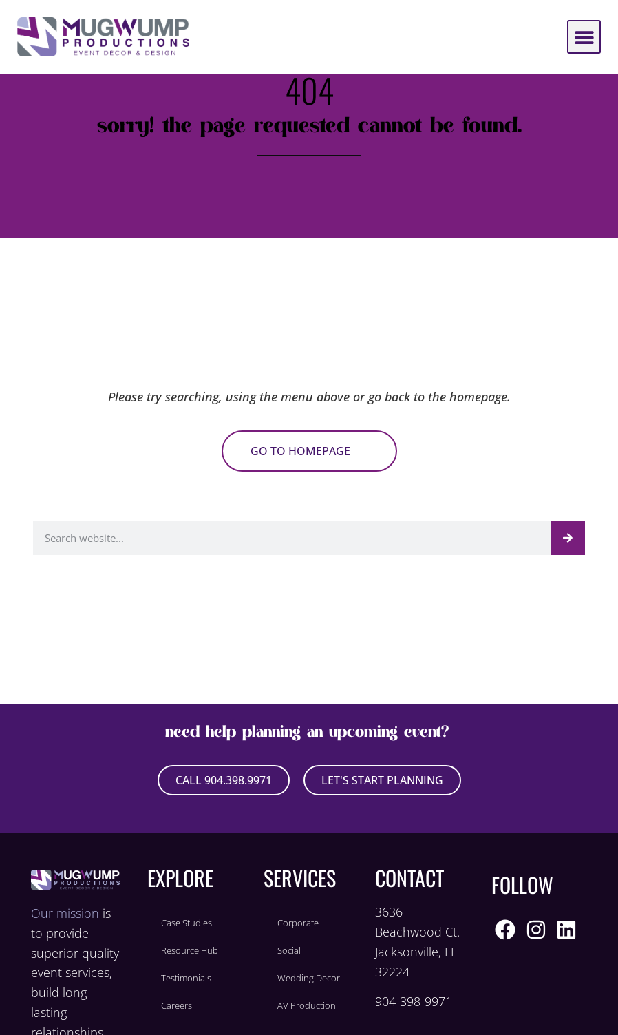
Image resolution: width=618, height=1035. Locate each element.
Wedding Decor (308, 978)
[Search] (568, 538)
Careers (176, 1005)
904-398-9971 (413, 1001)
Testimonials (186, 978)
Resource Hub (189, 950)
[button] (584, 37)
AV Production (306, 1005)
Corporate (298, 923)
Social (289, 950)
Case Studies (186, 923)
